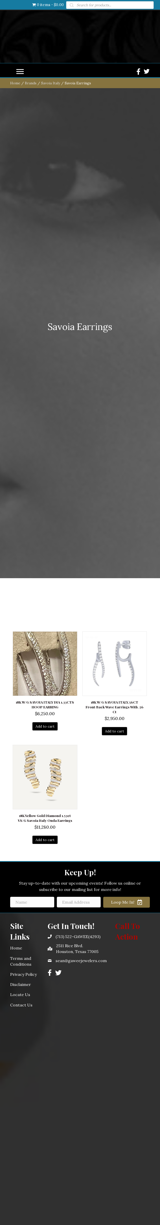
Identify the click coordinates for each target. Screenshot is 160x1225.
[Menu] (20, 441)
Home (15, 452)
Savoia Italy (50, 452)
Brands (31, 452)
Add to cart (45, 1095)
